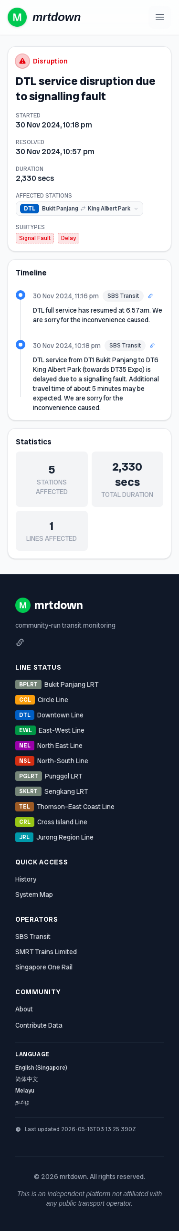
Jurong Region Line (54, 837)
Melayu (24, 1090)
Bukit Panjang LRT (56, 684)
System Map (34, 894)
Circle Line (41, 700)
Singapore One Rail (44, 967)
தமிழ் (22, 1102)
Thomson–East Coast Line (65, 806)
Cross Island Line (51, 822)
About (24, 1009)
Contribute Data (39, 1025)
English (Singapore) (41, 1068)
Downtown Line (49, 715)
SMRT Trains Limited (46, 951)
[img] (79, 208)
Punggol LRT (48, 776)
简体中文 (26, 1079)
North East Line (49, 745)
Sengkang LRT (51, 791)
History (25, 879)
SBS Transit (33, 936)
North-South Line (51, 761)
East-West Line (49, 730)
